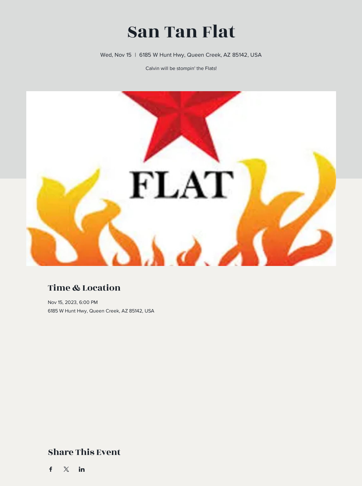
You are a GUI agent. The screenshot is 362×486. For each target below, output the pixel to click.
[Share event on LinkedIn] (82, 469)
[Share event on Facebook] (51, 469)
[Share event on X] (66, 469)
